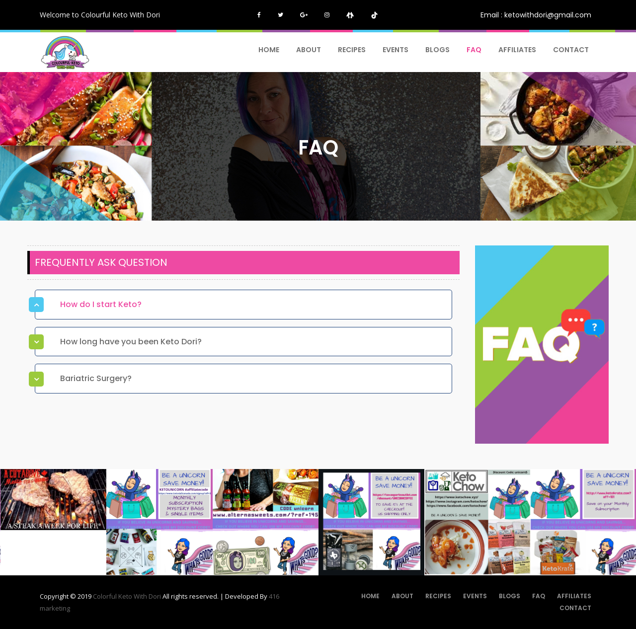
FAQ (474, 50)
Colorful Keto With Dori (127, 596)
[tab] (243, 304)
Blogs (437, 50)
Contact (571, 50)
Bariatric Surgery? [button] (96, 378)
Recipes (352, 50)
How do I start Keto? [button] (101, 304)
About (308, 50)
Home (268, 50)
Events (395, 50)
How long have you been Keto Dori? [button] (131, 341)
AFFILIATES (517, 50)
